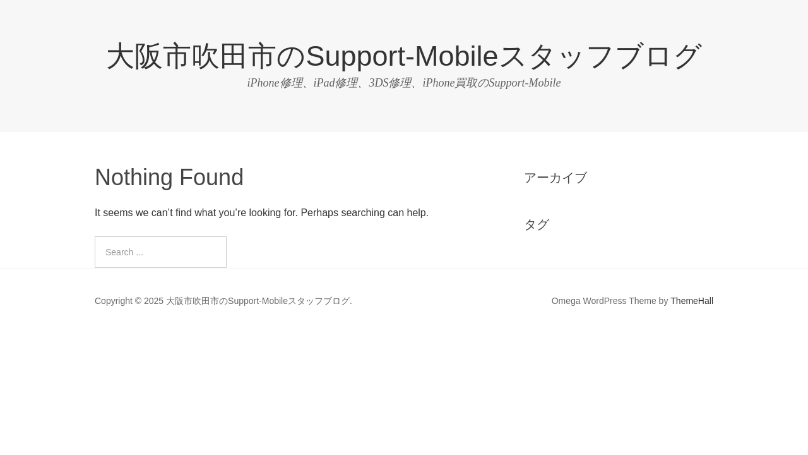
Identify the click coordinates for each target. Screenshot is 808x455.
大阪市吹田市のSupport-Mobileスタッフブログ (403, 56)
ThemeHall (691, 301)
